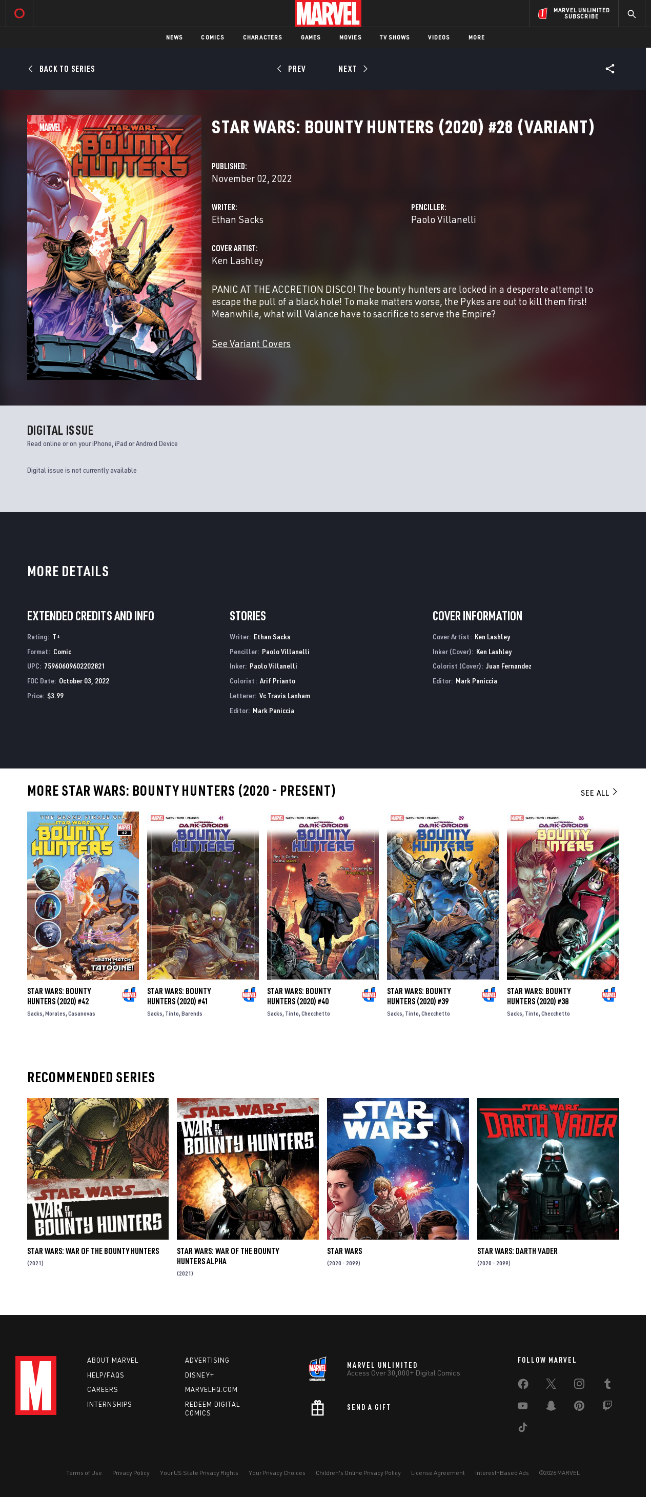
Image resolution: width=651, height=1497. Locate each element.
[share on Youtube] (523, 1408)
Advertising (207, 1360)
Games (311, 37)
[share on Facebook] (523, 1386)
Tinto (172, 1013)
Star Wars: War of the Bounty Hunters (93, 1251)
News (174, 37)
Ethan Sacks (237, 219)
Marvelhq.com (211, 1389)
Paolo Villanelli (443, 219)
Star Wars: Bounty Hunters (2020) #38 (539, 996)
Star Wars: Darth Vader (517, 1251)
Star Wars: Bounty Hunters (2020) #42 (59, 996)
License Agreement (438, 1472)
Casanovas (81, 1013)
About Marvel (112, 1360)
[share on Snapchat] (551, 1408)
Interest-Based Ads (502, 1472)
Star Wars (344, 1251)
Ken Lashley (237, 260)
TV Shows (395, 37)
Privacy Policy (131, 1472)
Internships (109, 1404)
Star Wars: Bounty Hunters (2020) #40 (299, 996)
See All (600, 792)
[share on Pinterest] (579, 1408)
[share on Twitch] (607, 1408)
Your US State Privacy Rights (199, 1472)
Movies (350, 37)
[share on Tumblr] (607, 1386)
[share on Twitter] (551, 1386)
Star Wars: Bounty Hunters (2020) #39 (419, 996)
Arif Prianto (277, 680)
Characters (262, 37)
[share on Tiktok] (523, 1429)
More (477, 37)
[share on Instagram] (579, 1386)
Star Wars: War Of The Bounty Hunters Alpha (228, 1256)
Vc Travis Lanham (284, 695)
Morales (55, 1013)
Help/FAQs (106, 1375)
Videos (439, 37)
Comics (212, 37)
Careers (102, 1389)
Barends (191, 1013)
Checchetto (315, 1013)
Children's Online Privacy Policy (358, 1472)
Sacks (35, 1013)
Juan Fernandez (509, 665)
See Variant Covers (251, 343)
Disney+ (199, 1375)
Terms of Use (84, 1472)
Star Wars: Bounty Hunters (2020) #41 (179, 996)
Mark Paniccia (273, 710)
